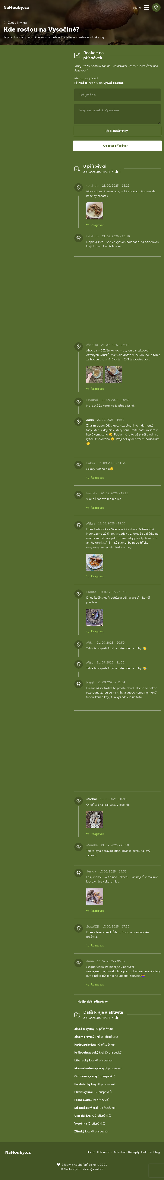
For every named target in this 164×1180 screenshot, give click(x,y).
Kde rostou (104, 1152)
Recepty (133, 1152)
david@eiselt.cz (93, 1169)
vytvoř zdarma (113, 83)
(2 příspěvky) (98, 1068)
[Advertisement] (35, 114)
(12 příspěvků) (93, 1092)
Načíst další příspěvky (93, 1001)
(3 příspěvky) (96, 1037)
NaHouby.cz (16, 7)
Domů (91, 1152)
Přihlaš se (81, 83)
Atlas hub (120, 1152)
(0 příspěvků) (93, 1029)
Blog (156, 1152)
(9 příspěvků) (92, 1100)
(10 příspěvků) (92, 1116)
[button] (146, 7)
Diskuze (146, 1152)
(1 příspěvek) (95, 1108)
